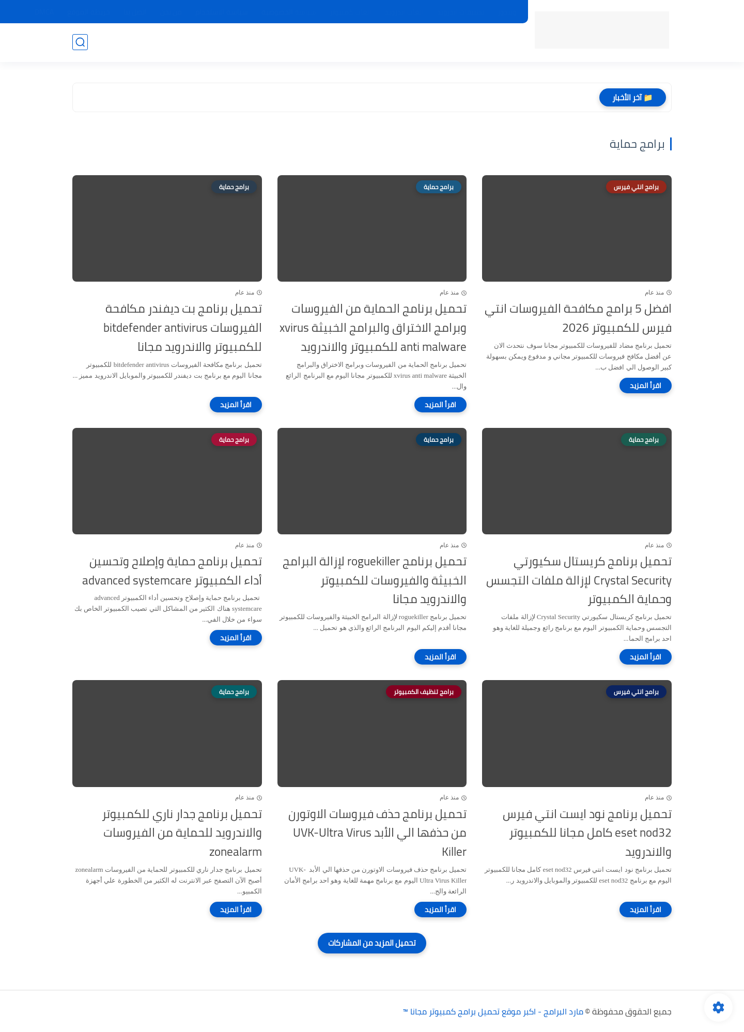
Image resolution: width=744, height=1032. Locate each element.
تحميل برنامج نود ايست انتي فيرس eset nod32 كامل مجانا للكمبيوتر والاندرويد (587, 833)
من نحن (171, 12)
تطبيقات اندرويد (460, 12)
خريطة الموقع (88, 12)
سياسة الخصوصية (288, 12)
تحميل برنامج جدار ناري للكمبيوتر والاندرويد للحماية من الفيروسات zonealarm (182, 833)
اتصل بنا (135, 12)
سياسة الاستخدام (221, 12)
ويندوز (507, 12)
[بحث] (80, 42)
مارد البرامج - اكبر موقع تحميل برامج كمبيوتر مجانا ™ (492, 1011)
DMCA (44, 12)
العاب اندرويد (404, 12)
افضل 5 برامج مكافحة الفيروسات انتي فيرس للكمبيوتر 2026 (578, 318)
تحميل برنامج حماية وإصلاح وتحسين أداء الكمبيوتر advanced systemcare (172, 571)
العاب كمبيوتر (350, 12)
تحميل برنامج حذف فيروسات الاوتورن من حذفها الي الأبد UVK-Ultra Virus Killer (377, 833)
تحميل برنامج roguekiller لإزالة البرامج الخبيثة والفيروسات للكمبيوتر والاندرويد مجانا (375, 580)
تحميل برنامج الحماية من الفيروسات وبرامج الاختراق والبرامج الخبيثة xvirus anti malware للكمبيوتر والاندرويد (373, 327)
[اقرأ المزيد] (645, 385)
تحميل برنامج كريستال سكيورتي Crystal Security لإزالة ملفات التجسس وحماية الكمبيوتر (579, 580)
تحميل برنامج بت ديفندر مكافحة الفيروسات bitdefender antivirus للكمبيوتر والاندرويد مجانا (182, 327)
